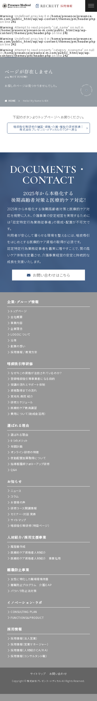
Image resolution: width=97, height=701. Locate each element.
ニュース (16, 491)
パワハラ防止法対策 (23, 591)
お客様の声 (18, 502)
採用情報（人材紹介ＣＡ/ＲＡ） (29, 650)
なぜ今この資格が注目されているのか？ (36, 373)
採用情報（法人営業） (24, 638)
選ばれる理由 (19, 435)
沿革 (14, 340)
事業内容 (16, 323)
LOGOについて (20, 334)
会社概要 (16, 317)
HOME (12, 100)
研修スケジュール (22, 402)
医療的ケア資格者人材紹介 (28, 552)
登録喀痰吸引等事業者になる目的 (33, 379)
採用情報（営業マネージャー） (29, 644)
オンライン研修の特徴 (25, 452)
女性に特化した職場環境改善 (30, 579)
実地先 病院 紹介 (22, 396)
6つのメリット (19, 440)
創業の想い (18, 346)
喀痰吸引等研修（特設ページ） (30, 525)
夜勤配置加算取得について (28, 458)
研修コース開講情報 (24, 508)
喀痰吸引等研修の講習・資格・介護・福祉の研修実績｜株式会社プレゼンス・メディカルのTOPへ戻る (48, 128)
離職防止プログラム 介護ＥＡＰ (31, 585)
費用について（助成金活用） (28, 414)
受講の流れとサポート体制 (28, 384)
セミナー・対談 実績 (23, 514)
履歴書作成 (18, 546)
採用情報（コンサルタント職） (29, 656)
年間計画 (16, 446)
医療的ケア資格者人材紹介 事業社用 (36, 558)
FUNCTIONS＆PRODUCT (27, 618)
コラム (15, 496)
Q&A (14, 470)
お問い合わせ (58, 674)
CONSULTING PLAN (24, 612)
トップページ (19, 311)
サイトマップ (18, 520)
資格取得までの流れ (24, 390)
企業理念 (16, 329)
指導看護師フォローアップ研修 (30, 464)
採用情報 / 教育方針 (24, 352)
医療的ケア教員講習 (24, 408)
